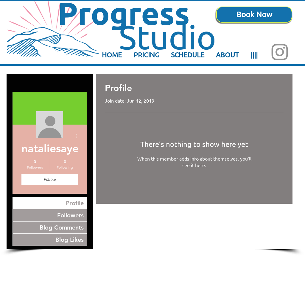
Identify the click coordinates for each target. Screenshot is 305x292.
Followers (70, 215)
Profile (75, 203)
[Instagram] (280, 52)
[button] (187, 54)
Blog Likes (69, 239)
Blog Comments (62, 227)
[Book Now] (254, 15)
